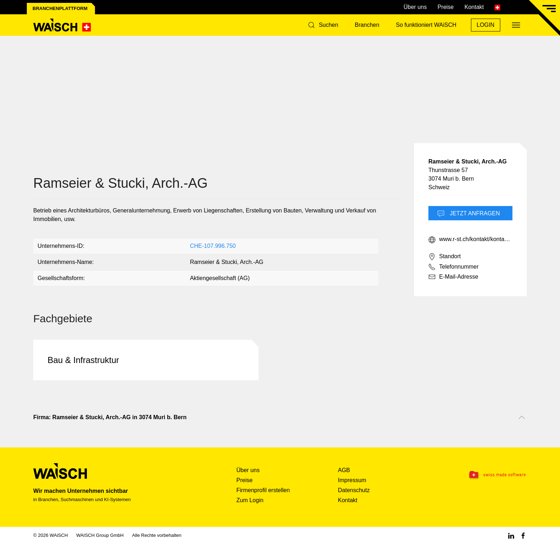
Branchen (367, 25)
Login (486, 25)
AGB (344, 470)
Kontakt (474, 7)
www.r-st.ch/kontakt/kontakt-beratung (470, 239)
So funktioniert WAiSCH (426, 25)
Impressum (352, 480)
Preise (445, 7)
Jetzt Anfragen (468, 213)
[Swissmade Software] (483, 475)
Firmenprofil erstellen (263, 490)
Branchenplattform (60, 8)
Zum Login (250, 500)
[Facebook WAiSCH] (523, 535)
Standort (444, 256)
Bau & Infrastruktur (83, 360)
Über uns (415, 7)
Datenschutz (354, 490)
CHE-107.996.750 (213, 246)
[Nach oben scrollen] (522, 417)
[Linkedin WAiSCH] (511, 535)
